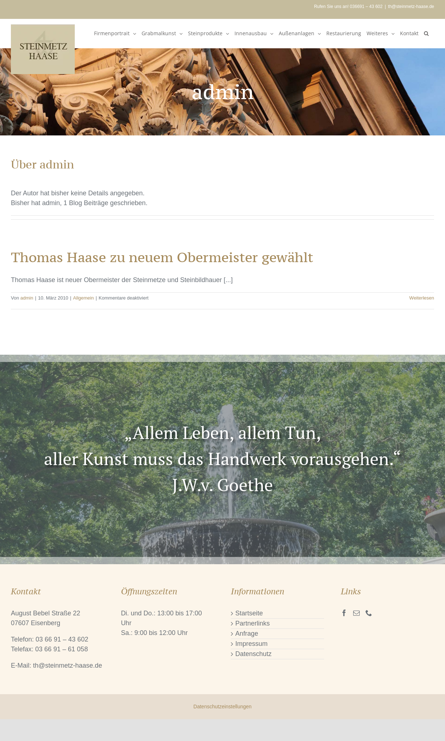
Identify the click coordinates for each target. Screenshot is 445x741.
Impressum (251, 643)
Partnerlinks (252, 623)
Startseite (249, 613)
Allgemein (83, 298)
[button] (426, 33)
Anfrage (246, 633)
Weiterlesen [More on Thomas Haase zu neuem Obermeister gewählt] (421, 298)
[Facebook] (344, 613)
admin (26, 298)
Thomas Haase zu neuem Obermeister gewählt (162, 257)
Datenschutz (253, 653)
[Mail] (356, 613)
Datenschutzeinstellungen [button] (222, 706)
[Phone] (369, 613)
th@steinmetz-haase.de (411, 6)
